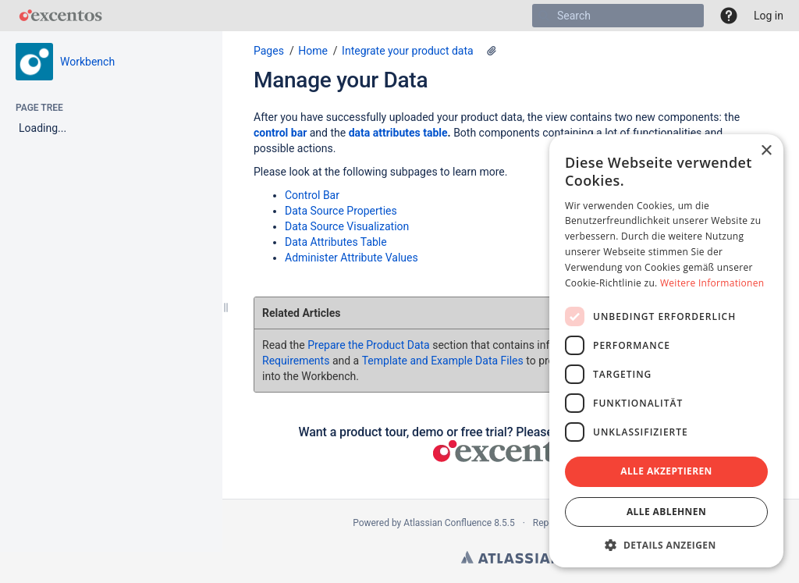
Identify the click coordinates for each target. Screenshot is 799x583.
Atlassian (510, 557)
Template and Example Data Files (443, 360)
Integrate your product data (408, 50)
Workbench (87, 61)
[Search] (544, 15)
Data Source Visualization (347, 226)
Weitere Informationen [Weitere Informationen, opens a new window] (712, 283)
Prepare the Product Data (368, 345)
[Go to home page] (60, 15)
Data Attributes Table (336, 242)
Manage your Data (341, 80)
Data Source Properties (341, 210)
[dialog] (666, 350)
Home (313, 50)
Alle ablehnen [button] (666, 511)
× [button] (766, 151)
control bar (280, 132)
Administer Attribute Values (351, 257)
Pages (269, 50)
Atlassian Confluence (447, 522)
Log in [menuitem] (768, 15)
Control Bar (312, 195)
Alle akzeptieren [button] (666, 471)
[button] (729, 15)
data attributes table (398, 132)
